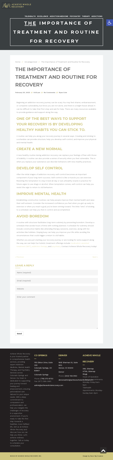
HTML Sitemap (89, 371)
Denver (61, 372)
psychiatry (56, 246)
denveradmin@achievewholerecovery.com (76, 380)
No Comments (49, 92)
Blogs (85, 374)
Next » (95, 257)
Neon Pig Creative (96, 456)
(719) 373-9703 (46, 379)
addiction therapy (39, 246)
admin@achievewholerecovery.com (48, 385)
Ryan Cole (63, 92)
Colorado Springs (41, 375)
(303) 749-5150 (71, 376)
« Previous (19, 257)
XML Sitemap (88, 369)
